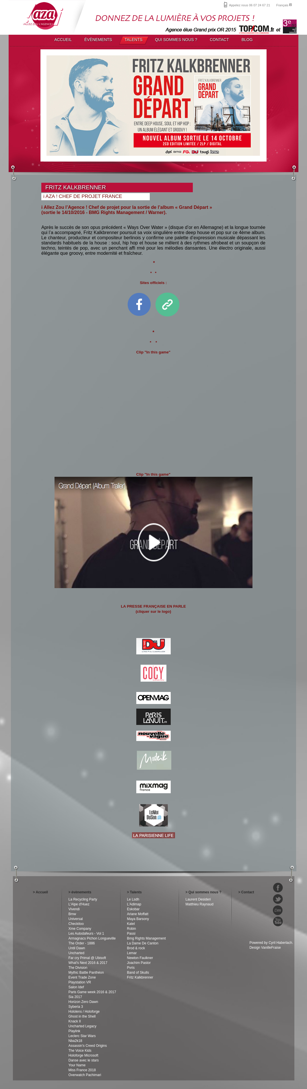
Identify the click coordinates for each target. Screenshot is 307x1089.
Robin (131, 929)
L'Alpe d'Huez (79, 904)
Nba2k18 (75, 1041)
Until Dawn (77, 948)
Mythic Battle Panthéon (86, 973)
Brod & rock (136, 948)
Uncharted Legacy (82, 1026)
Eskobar (133, 909)
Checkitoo (76, 924)
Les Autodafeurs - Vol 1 (86, 934)
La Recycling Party (83, 899)
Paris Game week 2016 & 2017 (92, 992)
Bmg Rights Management (146, 938)
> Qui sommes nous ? (203, 892)
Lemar (132, 953)
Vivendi (74, 909)
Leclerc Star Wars (82, 1036)
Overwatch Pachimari (85, 1075)
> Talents (134, 892)
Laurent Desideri (198, 899)
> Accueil (40, 892)
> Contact (246, 892)
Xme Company (80, 929)
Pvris (131, 968)
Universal (76, 919)
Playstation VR (80, 982)
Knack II (75, 1021)
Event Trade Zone (82, 977)
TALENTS (133, 39)
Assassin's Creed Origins (88, 1046)
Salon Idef (76, 987)
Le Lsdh (133, 899)
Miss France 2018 (82, 1070)
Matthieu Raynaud (199, 904)
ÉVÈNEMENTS (98, 39)
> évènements (80, 892)
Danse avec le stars (84, 1060)
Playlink (74, 1031)
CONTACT (219, 39)
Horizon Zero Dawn (83, 1002)
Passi (131, 934)
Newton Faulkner (140, 958)
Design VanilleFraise (265, 948)
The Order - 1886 (82, 943)
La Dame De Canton (142, 943)
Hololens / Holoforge (84, 1012)
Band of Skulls (138, 973)
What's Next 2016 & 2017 (88, 963)
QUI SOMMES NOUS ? (176, 39)
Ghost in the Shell (82, 1016)
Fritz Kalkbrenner (140, 977)
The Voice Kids (80, 1051)
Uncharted (76, 953)
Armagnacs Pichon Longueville (92, 938)
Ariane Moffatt (137, 914)
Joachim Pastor (139, 963)
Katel (131, 924)
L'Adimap (134, 904)
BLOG (247, 39)
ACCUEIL (63, 39)
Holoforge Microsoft (83, 1055)
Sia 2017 (75, 997)
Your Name (77, 1065)
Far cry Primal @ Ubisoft (87, 958)
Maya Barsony (138, 919)
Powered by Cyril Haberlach (270, 943)
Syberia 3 (76, 1007)
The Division (78, 968)
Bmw (72, 914)
